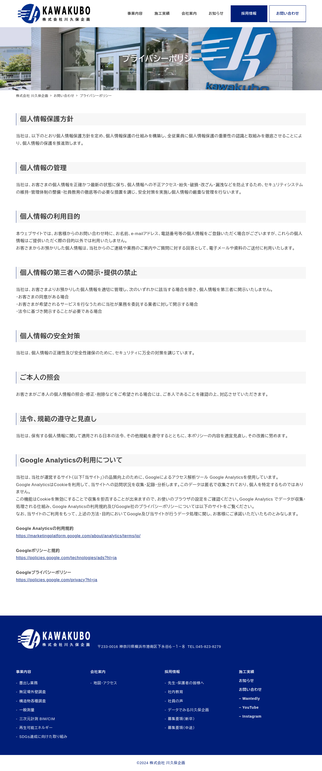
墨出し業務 (28, 683)
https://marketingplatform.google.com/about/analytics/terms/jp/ (78, 536)
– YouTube (249, 707)
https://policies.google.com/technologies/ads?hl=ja (66, 558)
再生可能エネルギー (36, 728)
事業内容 (23, 672)
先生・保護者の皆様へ (186, 683)
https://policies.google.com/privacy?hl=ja (56, 580)
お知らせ (246, 681)
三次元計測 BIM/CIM (37, 719)
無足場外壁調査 (32, 692)
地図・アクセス (105, 683)
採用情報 (172, 672)
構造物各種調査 (32, 701)
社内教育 (175, 692)
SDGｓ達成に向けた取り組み (43, 737)
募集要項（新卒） (181, 719)
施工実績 (246, 672)
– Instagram (250, 716)
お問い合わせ (250, 690)
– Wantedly (249, 698)
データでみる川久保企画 (188, 710)
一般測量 (27, 710)
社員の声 (175, 701)
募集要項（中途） (181, 728)
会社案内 (98, 672)
